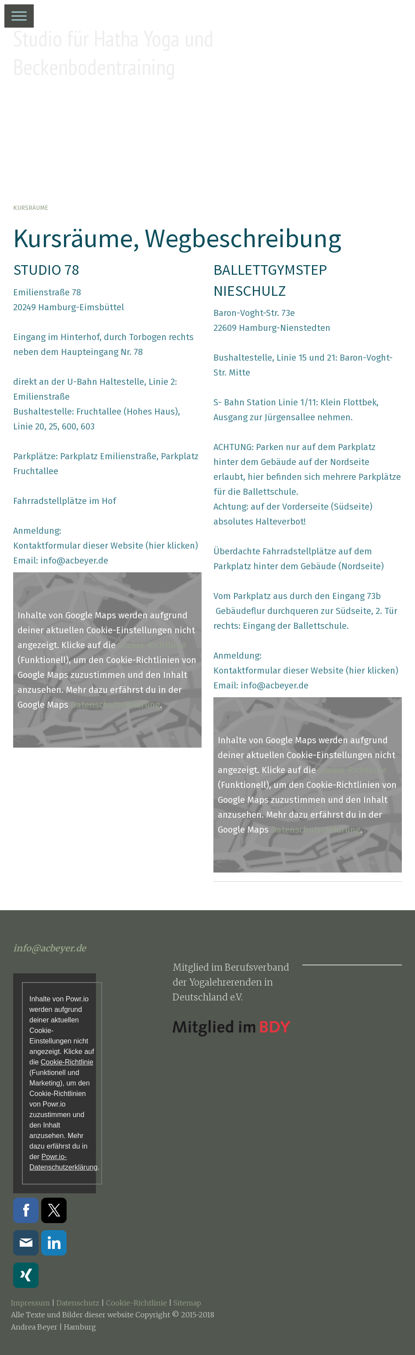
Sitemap (187, 1302)
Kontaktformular (47, 545)
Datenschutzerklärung (115, 704)
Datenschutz (78, 1302)
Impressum (30, 1302)
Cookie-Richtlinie (152, 645)
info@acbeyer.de (74, 560)
